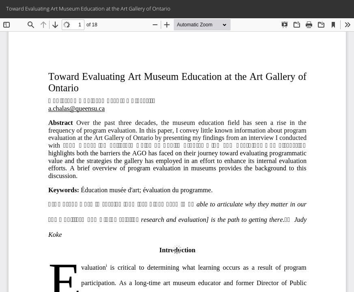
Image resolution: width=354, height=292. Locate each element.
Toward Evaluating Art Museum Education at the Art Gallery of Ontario (88, 8)
